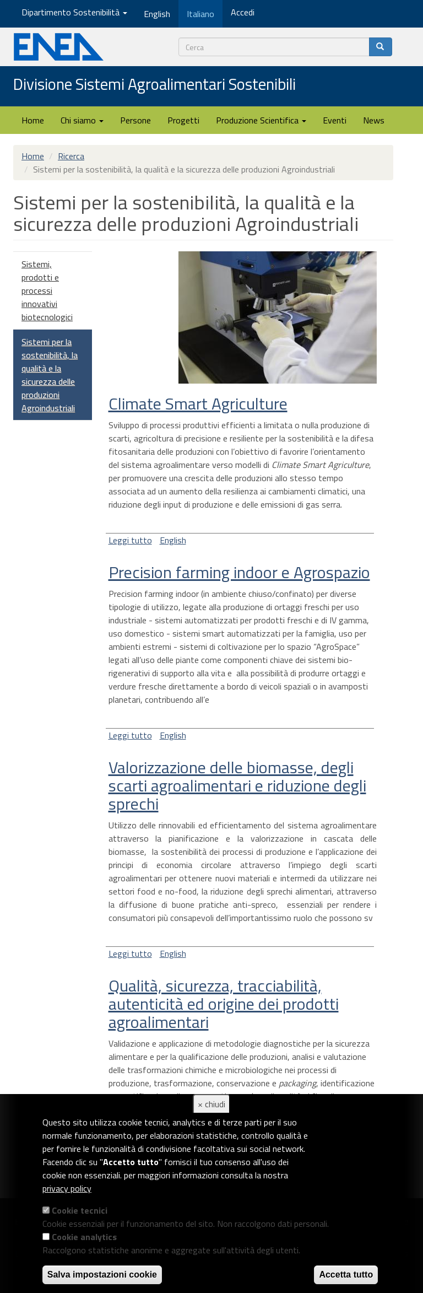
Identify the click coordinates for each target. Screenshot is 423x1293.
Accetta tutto (346, 1274)
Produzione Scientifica (261, 120)
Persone (135, 120)
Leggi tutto (130, 540)
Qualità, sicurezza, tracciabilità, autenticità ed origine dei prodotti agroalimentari (224, 1004)
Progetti (183, 120)
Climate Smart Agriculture (198, 403)
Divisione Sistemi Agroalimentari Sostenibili (154, 85)
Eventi (334, 120)
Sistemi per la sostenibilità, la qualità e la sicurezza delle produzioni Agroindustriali (49, 374)
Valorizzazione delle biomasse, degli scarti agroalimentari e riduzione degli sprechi (237, 785)
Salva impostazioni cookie (102, 1274)
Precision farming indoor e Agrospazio (239, 572)
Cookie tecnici (79, 1210)
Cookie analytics (84, 1236)
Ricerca (71, 156)
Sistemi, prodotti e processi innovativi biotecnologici (47, 290)
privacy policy (66, 1188)
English (173, 540)
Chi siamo (82, 120)
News (373, 120)
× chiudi (211, 1104)
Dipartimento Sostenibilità (74, 12)
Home (32, 120)
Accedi (242, 12)
